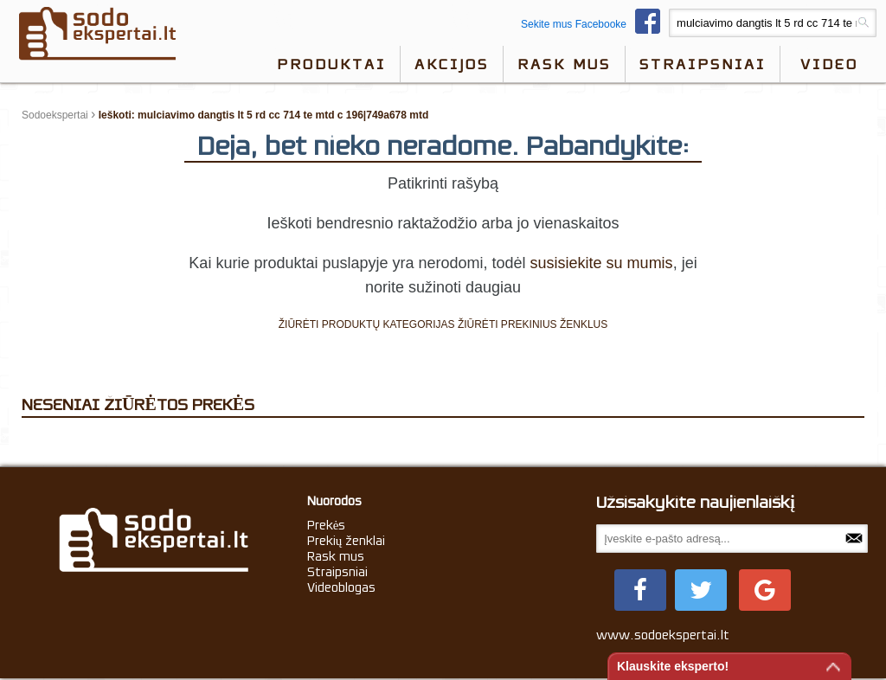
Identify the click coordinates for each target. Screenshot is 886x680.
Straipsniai (702, 64)
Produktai (331, 64)
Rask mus (564, 64)
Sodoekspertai (55, 115)
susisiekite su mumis (601, 263)
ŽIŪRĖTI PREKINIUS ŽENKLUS (532, 324)
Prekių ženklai (346, 541)
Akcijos (451, 64)
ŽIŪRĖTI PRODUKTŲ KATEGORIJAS (367, 324)
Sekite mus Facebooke (595, 24)
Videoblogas (341, 587)
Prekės (326, 525)
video (829, 64)
